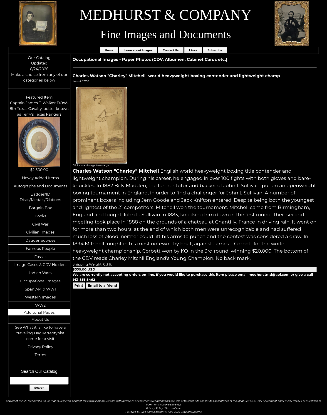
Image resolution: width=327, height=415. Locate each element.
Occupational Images (40, 281)
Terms (40, 355)
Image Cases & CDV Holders (40, 264)
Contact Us (171, 50)
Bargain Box (40, 208)
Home (109, 50)
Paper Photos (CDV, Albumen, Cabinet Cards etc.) (174, 59)
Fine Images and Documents (165, 34)
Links (193, 50)
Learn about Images (138, 50)
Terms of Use (173, 408)
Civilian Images (40, 232)
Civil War (40, 224)
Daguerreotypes (40, 240)
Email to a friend (102, 285)
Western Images (40, 297)
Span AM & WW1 (40, 289)
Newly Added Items (40, 178)
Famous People (40, 248)
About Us (40, 319)
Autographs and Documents (40, 186)
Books (40, 216)
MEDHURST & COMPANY (165, 15)
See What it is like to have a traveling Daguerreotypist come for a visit (40, 333)
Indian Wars (40, 273)
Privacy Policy (40, 347)
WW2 (40, 305)
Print (78, 285)
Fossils (40, 256)
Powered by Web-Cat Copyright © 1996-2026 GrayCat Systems (163, 411)
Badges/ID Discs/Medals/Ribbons (40, 197)
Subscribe (215, 50)
